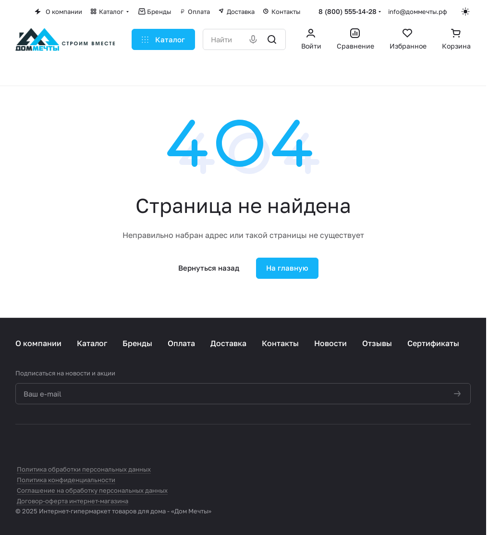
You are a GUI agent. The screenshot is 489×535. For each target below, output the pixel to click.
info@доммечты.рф (417, 11)
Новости (330, 343)
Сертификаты (433, 343)
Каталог (92, 343)
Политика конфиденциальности (66, 480)
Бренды (137, 343)
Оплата (181, 343)
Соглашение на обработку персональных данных (92, 490)
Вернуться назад (208, 267)
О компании (38, 343)
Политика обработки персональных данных (84, 469)
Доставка (228, 343)
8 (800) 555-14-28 (347, 11)
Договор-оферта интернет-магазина (72, 501)
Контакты (280, 343)
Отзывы (377, 343)
